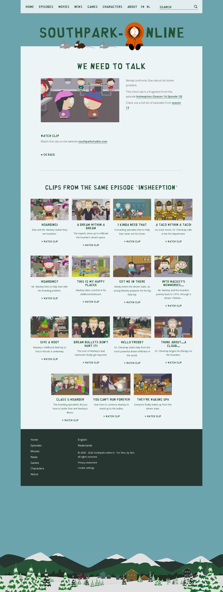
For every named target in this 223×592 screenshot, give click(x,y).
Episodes (46, 6)
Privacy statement (87, 555)
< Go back (48, 247)
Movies (63, 6)
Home (30, 6)
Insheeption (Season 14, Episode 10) (159, 143)
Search (165, 7)
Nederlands (85, 538)
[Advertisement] (111, 74)
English (82, 532)
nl (148, 6)
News (78, 6)
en (142, 6)
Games (92, 6)
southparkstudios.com (92, 234)
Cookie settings (86, 560)
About (132, 6)
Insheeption (156, 279)
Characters (112, 6)
